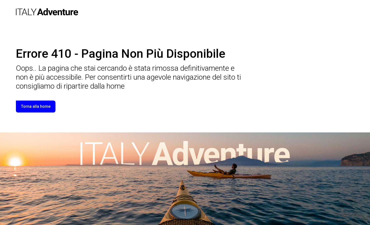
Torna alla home (35, 106)
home (115, 86)
